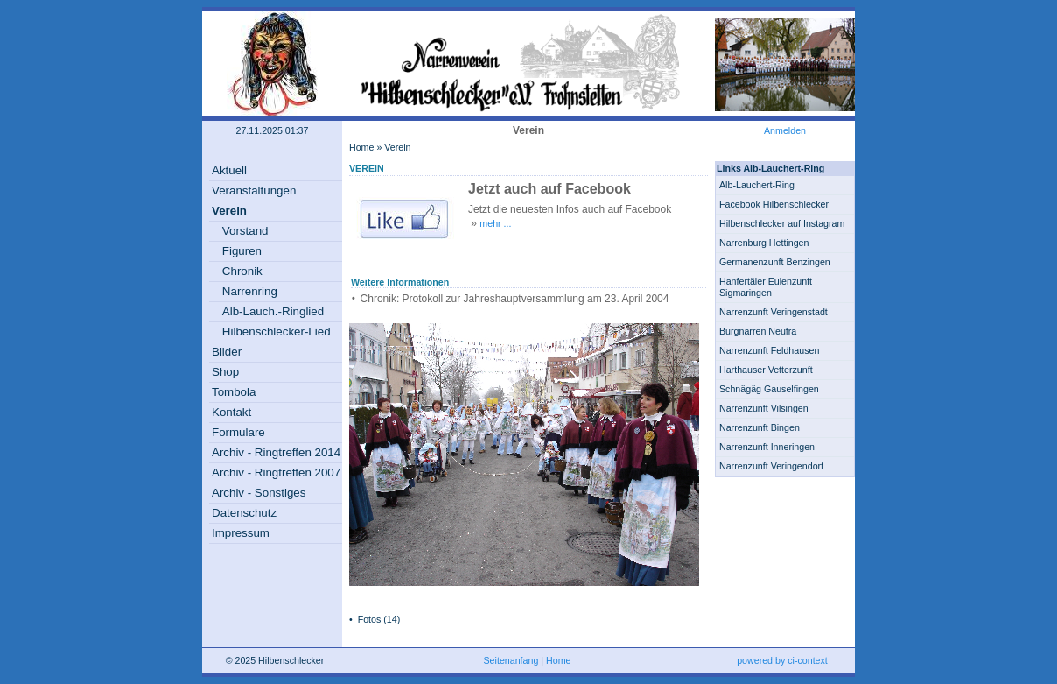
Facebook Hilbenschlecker (774, 204)
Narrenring (249, 291)
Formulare (238, 432)
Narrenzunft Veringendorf (771, 466)
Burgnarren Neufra (757, 331)
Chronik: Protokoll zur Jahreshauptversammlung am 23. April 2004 (514, 299)
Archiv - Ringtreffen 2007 (276, 472)
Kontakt (231, 412)
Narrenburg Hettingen (763, 242)
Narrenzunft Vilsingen (763, 408)
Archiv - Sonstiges (258, 492)
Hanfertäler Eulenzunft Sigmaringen (765, 287)
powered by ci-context (782, 660)
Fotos (370, 619)
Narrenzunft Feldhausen (769, 350)
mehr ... (495, 223)
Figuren (242, 250)
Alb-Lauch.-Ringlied (273, 311)
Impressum (241, 532)
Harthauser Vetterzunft (766, 369)
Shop (225, 371)
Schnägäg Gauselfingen (769, 389)
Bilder (227, 351)
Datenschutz (244, 512)
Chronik (242, 271)
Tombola (234, 391)
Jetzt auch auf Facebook (549, 188)
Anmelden (785, 130)
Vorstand (245, 230)
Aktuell (229, 170)
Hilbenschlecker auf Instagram (781, 223)
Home (361, 147)
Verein (229, 210)
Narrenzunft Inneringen (767, 446)
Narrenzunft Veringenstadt (773, 312)
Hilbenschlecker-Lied (276, 331)
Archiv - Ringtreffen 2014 (276, 452)
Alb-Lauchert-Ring (756, 185)
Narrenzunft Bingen (759, 427)
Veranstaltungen (254, 190)
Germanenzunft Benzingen (774, 262)
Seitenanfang (511, 660)
